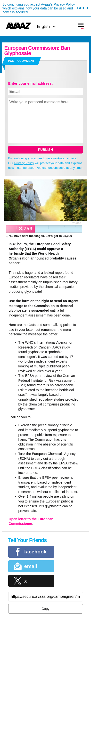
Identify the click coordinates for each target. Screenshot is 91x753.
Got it (83, 8)
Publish (45, 150)
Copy (45, 609)
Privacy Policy (64, 4)
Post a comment (21, 61)
